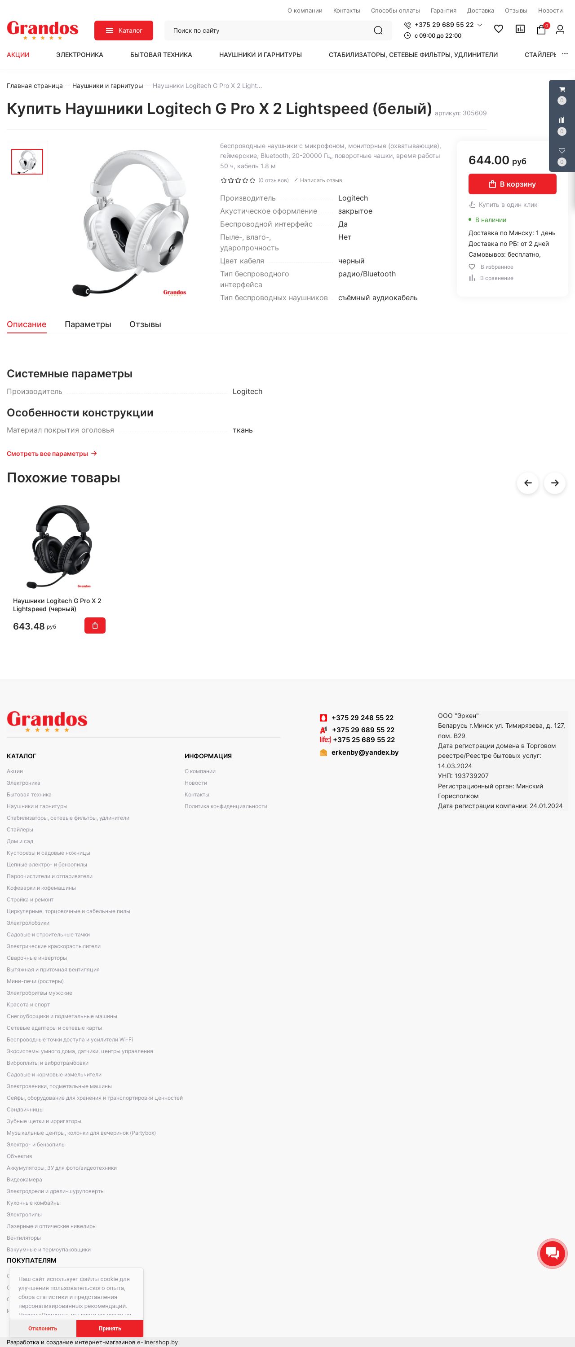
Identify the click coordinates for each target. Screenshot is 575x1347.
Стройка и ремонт (30, 899)
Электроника (79, 54)
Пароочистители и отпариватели (50, 876)
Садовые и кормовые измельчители (54, 1074)
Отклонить (42, 1328)
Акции (18, 54)
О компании (200, 771)
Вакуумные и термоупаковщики (49, 1249)
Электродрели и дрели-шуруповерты (56, 1191)
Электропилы (24, 1214)
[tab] (31, 324)
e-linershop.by (157, 1342)
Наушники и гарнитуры (260, 54)
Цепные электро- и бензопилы (47, 864)
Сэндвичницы (25, 1109)
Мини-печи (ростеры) (35, 981)
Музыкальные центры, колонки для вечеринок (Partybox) (81, 1132)
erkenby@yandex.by (365, 752)
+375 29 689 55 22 (357, 730)
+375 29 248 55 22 (363, 717)
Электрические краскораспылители (54, 946)
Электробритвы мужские (39, 992)
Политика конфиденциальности (226, 806)
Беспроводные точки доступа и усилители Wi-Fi (70, 1039)
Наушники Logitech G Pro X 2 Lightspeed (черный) (57, 604)
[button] (443, 25)
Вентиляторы (24, 1237)
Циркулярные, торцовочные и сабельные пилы (68, 911)
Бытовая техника (161, 54)
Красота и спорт (28, 1004)
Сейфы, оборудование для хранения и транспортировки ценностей (95, 1097)
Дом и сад (20, 841)
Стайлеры (542, 54)
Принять (109, 1328)
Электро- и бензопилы (36, 1144)
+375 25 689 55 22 (357, 739)
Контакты (197, 794)
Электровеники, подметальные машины (59, 1086)
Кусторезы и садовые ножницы (48, 852)
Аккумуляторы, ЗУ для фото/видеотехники (62, 1167)
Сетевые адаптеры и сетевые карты (54, 1027)
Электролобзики (28, 922)
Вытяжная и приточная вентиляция (53, 969)
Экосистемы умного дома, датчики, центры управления (80, 1051)
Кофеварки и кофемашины (41, 887)
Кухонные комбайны (34, 1202)
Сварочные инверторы (37, 957)
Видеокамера (24, 1179)
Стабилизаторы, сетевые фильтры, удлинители (413, 54)
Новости (196, 782)
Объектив (19, 1156)
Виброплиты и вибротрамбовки (47, 1062)
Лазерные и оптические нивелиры (52, 1226)
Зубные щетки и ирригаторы (44, 1121)
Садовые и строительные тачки (48, 934)
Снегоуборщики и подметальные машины (62, 1016)
